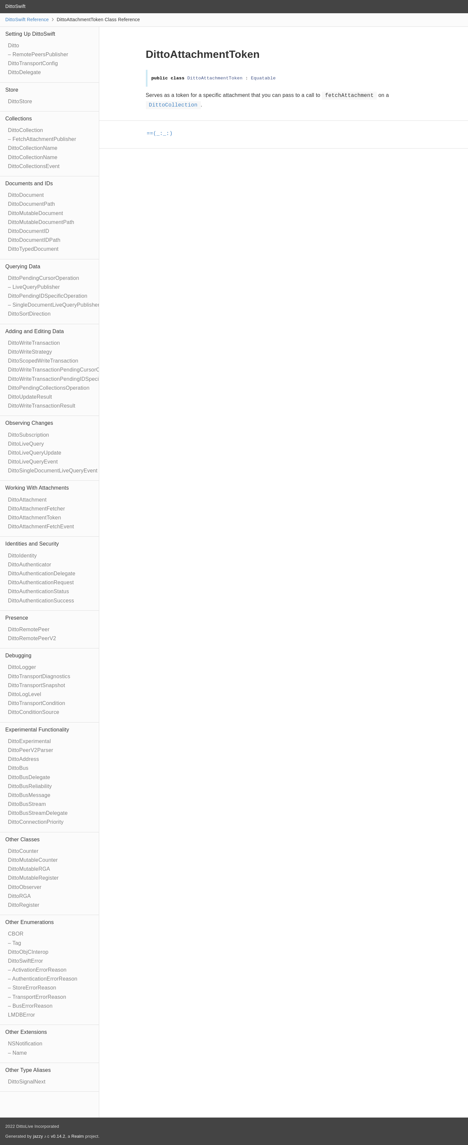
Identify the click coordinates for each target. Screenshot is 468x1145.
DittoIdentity (22, 555)
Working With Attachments (37, 488)
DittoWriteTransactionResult (41, 406)
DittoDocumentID (28, 231)
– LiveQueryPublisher (34, 287)
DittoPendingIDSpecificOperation (47, 296)
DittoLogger (22, 667)
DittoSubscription (28, 435)
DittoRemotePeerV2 (32, 638)
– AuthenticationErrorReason (42, 979)
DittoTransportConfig (33, 63)
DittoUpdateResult (30, 397)
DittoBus (18, 768)
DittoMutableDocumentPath (41, 222)
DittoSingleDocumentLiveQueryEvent (53, 470)
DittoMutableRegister (33, 878)
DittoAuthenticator (29, 564)
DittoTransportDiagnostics (39, 676)
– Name (17, 1053)
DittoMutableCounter (33, 860)
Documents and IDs (29, 183)
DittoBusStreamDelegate (38, 813)
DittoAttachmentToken (34, 517)
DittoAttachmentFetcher (36, 508)
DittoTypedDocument (33, 249)
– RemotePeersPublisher (38, 54)
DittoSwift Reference (27, 19)
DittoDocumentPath (31, 204)
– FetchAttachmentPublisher (42, 139)
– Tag (14, 943)
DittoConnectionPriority (36, 822)
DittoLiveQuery (26, 444)
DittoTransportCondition (36, 703)
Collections (18, 118)
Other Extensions (26, 1032)
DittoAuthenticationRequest (41, 582)
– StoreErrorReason (32, 988)
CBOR (15, 934)
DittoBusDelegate (29, 777)
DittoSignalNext (26, 1081)
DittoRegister (23, 905)
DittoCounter (23, 851)
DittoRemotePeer (29, 629)
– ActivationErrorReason (37, 970)
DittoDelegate (24, 72)
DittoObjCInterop (28, 952)
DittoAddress (23, 759)
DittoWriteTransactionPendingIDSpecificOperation (68, 379)
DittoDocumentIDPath (34, 240)
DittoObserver (24, 887)
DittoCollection (25, 130)
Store (11, 90)
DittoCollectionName (33, 148)
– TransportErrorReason (37, 997)
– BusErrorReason (30, 1006)
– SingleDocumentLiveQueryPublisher (54, 305)
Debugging (18, 655)
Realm (77, 1136)
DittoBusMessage (29, 795)
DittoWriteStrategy (30, 352)
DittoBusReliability (30, 786)
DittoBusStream (27, 804)
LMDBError (21, 1015)
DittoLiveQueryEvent (33, 461)
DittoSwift (15, 6)
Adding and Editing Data (34, 331)
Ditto (13, 45)
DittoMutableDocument (35, 213)
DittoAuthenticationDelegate (41, 573)
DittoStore (20, 101)
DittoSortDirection (29, 314)
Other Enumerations (29, 922)
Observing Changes (29, 423)
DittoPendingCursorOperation (43, 278)
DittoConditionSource (33, 712)
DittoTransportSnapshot (36, 685)
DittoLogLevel (24, 694)
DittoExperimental (29, 741)
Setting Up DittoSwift (30, 34)
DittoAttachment (27, 500)
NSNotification (25, 1043)
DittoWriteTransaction (34, 343)
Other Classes (22, 839)
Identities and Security (32, 544)
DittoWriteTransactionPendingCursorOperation (64, 370)
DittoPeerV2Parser (30, 750)
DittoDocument (26, 195)
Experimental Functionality (37, 729)
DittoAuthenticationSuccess (41, 600)
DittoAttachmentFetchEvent (41, 526)
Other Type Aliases (28, 1070)
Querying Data (22, 266)
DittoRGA (19, 896)
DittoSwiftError (25, 961)
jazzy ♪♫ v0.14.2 (49, 1136)
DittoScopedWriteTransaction (43, 361)
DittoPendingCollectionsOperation (49, 388)
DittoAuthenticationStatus (38, 591)
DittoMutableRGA (29, 869)
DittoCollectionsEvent (34, 166)
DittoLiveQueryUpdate (34, 453)
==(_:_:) (162, 134)
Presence (16, 618)
